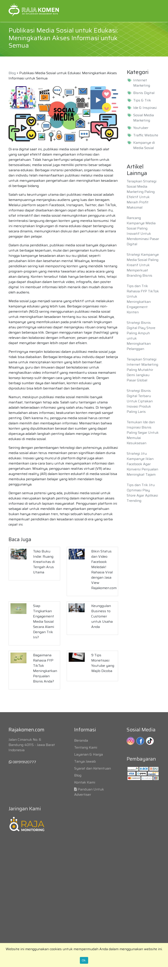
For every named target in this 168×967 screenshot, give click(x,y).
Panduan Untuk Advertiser (89, 792)
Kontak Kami (84, 782)
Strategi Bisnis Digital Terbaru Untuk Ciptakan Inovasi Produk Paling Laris (140, 401)
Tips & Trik (142, 100)
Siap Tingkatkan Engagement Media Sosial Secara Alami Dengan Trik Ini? (43, 621)
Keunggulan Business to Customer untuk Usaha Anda (102, 616)
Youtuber (140, 127)
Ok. (84, 960)
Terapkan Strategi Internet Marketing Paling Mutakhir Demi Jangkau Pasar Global (142, 370)
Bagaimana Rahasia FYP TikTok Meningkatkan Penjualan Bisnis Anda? (45, 668)
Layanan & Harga (88, 754)
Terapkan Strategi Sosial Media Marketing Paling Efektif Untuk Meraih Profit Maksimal (141, 194)
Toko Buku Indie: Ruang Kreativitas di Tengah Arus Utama (44, 562)
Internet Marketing (141, 83)
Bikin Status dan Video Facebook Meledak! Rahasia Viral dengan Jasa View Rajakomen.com (104, 570)
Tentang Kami (85, 747)
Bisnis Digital (143, 93)
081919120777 (22, 762)
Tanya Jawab (85, 761)
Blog (12, 73)
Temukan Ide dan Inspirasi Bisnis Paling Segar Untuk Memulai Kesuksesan (143, 432)
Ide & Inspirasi (145, 107)
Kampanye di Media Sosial (144, 145)
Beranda (81, 740)
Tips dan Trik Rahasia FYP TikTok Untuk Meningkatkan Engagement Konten (143, 299)
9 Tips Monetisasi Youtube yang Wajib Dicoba (102, 663)
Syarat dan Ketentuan (92, 768)
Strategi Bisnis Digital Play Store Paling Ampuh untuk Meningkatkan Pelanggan (141, 335)
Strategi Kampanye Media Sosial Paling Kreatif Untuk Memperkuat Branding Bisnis (143, 265)
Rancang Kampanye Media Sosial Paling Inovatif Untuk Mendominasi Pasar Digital (143, 231)
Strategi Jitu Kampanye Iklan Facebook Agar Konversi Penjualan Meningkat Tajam (142, 464)
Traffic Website (145, 135)
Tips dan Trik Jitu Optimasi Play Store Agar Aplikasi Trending (142, 492)
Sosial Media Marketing (143, 118)
